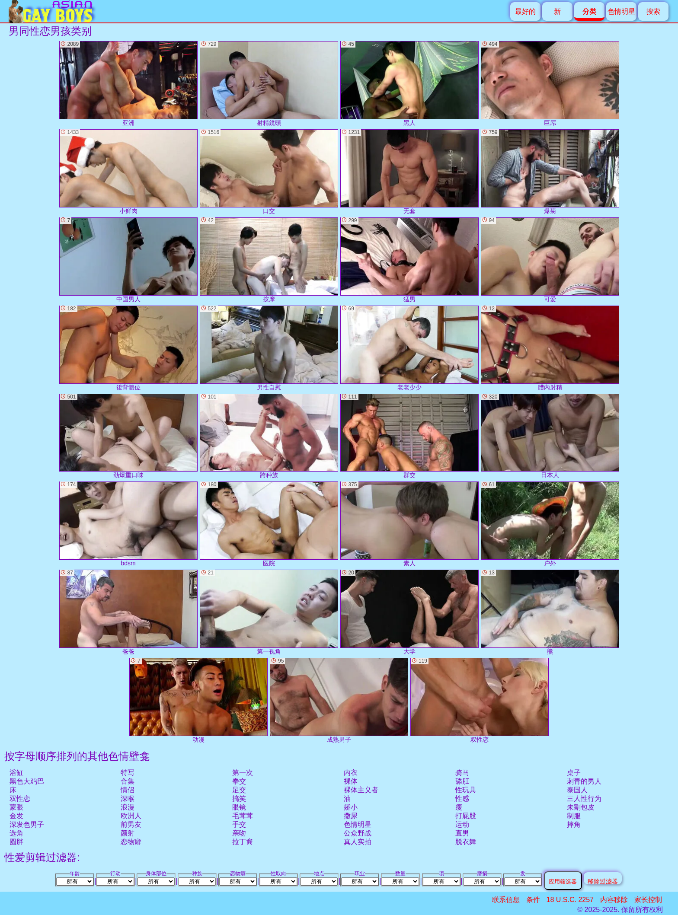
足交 (239, 790)
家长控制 (648, 899)
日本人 (550, 436)
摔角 (574, 824)
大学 (409, 612)
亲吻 (239, 833)
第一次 (242, 772)
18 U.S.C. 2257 (570, 899)
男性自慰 (269, 348)
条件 (533, 899)
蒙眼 (16, 807)
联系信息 (506, 899)
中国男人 (128, 260)
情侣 (127, 790)
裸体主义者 (361, 790)
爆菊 (550, 171)
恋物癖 (131, 841)
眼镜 (239, 807)
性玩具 (465, 790)
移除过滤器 (603, 881)
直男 (462, 833)
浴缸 (16, 772)
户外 (550, 524)
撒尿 (351, 815)
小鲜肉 (128, 171)
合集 (127, 781)
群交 (409, 436)
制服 (574, 815)
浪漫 (127, 807)
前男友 (131, 824)
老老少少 (409, 348)
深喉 (127, 798)
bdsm (128, 524)
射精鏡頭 (269, 83)
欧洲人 (131, 815)
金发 (16, 815)
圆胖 (16, 841)
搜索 (653, 11)
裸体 (351, 781)
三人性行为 (584, 798)
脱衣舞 (465, 841)
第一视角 (269, 612)
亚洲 (128, 83)
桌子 (574, 772)
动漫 (198, 700)
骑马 (462, 772)
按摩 (269, 260)
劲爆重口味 (128, 436)
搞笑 (239, 798)
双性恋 (20, 798)
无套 (409, 171)
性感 (462, 798)
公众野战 (357, 833)
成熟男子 (339, 700)
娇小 (351, 807)
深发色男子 (27, 824)
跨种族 (269, 436)
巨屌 (550, 83)
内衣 (351, 772)
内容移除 (614, 899)
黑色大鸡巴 (27, 781)
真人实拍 (357, 841)
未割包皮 (581, 807)
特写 (127, 772)
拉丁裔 (242, 841)
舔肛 (462, 781)
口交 (269, 171)
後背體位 (128, 348)
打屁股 (465, 815)
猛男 (409, 260)
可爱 (550, 260)
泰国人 (577, 790)
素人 (409, 524)
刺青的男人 (584, 781)
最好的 (525, 11)
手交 (239, 824)
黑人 (409, 83)
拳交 (239, 781)
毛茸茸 (242, 815)
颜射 (127, 833)
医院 (269, 524)
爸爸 (128, 612)
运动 (462, 824)
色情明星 (621, 11)
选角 (16, 833)
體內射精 (550, 348)
